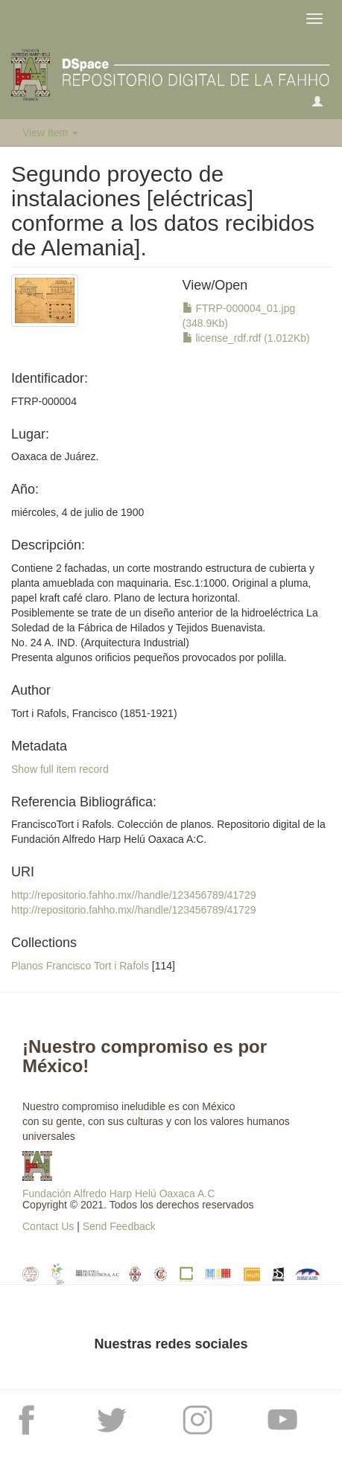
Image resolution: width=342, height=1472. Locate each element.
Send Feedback (119, 1226)
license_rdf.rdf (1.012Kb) (246, 338)
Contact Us (48, 1226)
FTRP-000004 (44, 401)
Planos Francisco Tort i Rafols (80, 966)
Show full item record (60, 769)
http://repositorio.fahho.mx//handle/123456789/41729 (133, 895)
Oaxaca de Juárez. (55, 456)
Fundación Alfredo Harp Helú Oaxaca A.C (118, 1193)
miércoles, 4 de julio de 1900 (77, 512)
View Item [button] (50, 132)
